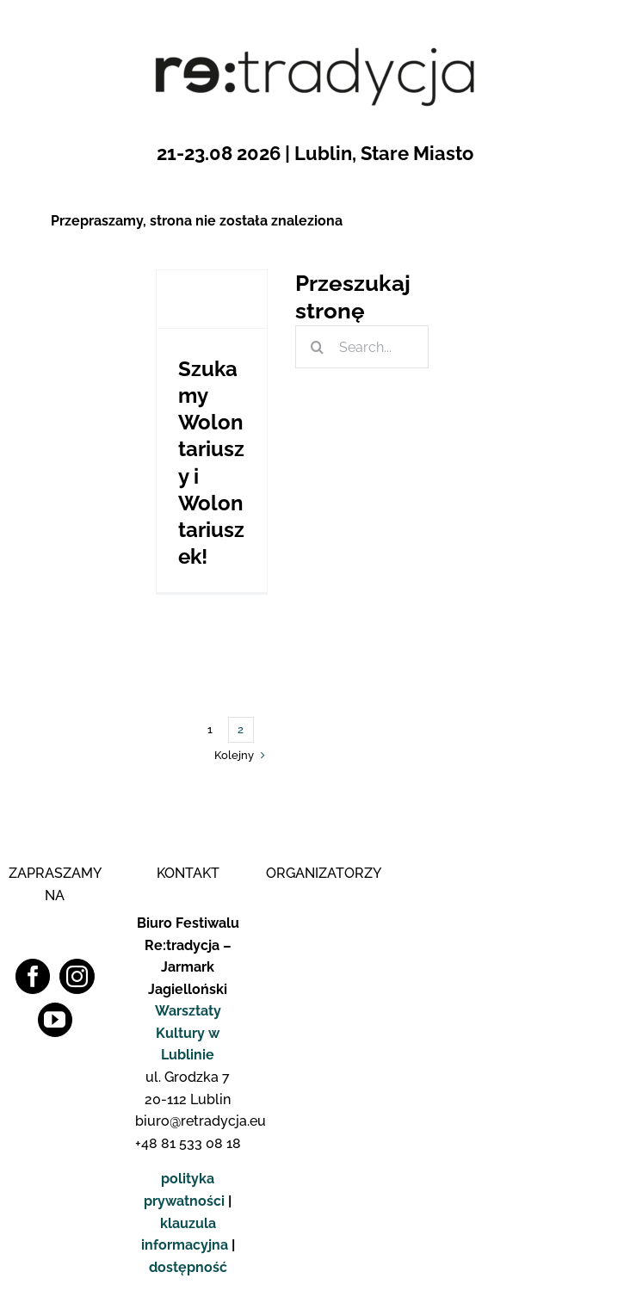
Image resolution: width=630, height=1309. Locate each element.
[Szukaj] (316, 346)
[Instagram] (76, 976)
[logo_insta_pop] (586, 663)
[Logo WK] (319, 905)
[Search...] (362, 346)
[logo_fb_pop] (586, 627)
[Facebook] (32, 976)
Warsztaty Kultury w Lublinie (188, 1033)
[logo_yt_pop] (586, 699)
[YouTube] (55, 1020)
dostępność (188, 1267)
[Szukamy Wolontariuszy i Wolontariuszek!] (212, 299)
